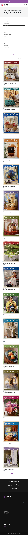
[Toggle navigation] (26, 5)
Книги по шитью (6, 513)
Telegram (5, 526)
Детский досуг (6, 514)
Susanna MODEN (6, 512)
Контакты (5, 521)
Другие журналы (13, 10)
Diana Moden (6, 511)
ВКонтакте (5, 527)
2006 (16, 54)
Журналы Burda (6, 507)
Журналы (8, 10)
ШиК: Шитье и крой (6, 510)
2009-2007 (12, 54)
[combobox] (20, 58)
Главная (5, 10)
